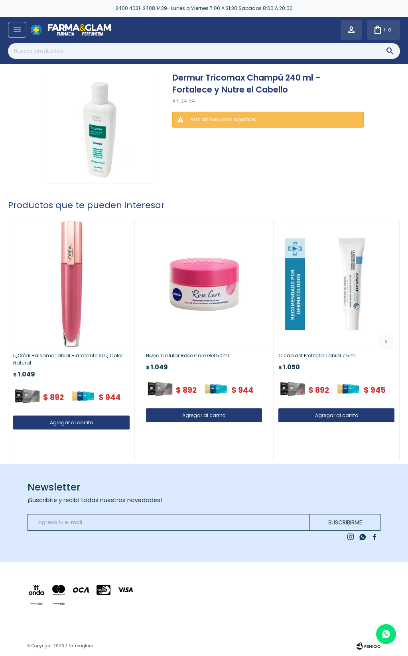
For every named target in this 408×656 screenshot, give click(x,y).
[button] (386, 341)
